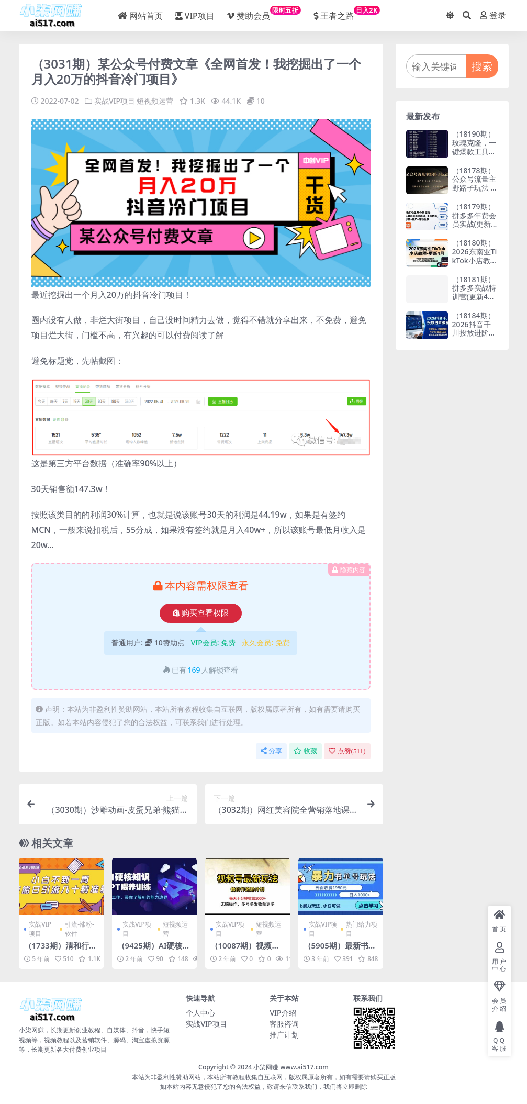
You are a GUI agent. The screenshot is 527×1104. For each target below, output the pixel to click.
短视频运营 (155, 101)
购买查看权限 (201, 613)
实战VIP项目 (114, 101)
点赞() (347, 751)
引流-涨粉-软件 (79, 928)
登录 (493, 15)
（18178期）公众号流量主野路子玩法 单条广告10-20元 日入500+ (475, 187)
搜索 (482, 66)
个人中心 (200, 1013)
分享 (271, 751)
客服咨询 (284, 1024)
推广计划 (284, 1035)
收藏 (305, 751)
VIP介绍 (283, 1013)
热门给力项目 (361, 928)
